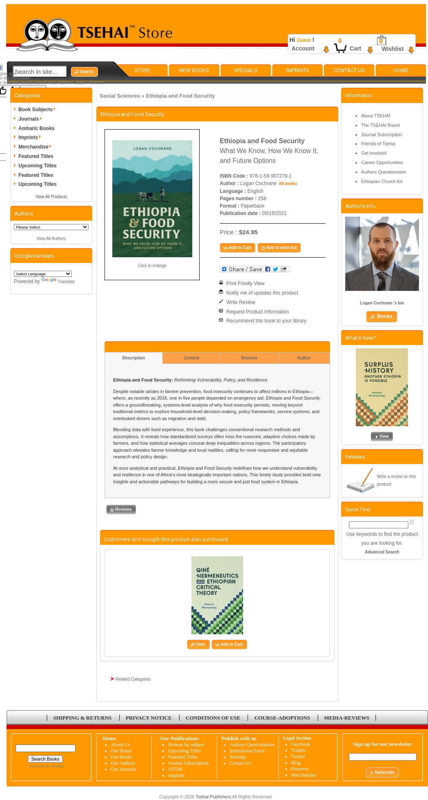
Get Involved (374, 153)
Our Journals (123, 769)
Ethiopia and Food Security (180, 96)
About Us (120, 744)
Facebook (300, 744)
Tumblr (298, 750)
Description (133, 358)
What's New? (360, 338)
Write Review (240, 302)
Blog (296, 763)
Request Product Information (257, 312)
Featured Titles (35, 156)
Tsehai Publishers (213, 796)
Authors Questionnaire (383, 171)
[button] (84, 72)
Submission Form (247, 751)
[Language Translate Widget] (43, 274)
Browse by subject (186, 744)
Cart (355, 48)
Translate (58, 281)
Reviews (249, 358)
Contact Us (349, 70)
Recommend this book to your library (266, 321)
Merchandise (36, 147)
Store (142, 70)
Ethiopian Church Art (382, 181)
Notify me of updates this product (262, 293)
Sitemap (238, 757)
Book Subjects (38, 109)
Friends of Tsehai (378, 143)
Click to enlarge (152, 265)
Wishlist (393, 49)
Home (401, 70)
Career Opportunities (382, 162)
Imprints (297, 70)
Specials (245, 70)
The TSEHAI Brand (380, 125)
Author (304, 358)
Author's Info (360, 206)
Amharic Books (36, 128)
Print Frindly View (245, 283)
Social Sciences (120, 96)
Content (191, 358)
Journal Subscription (381, 134)
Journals (31, 119)
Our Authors (123, 763)
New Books (194, 70)
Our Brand (121, 751)
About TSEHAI (375, 115)
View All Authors (51, 238)
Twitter (298, 756)
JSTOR (175, 769)
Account (302, 48)
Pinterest (299, 769)
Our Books (121, 757)
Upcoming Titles (37, 166)
